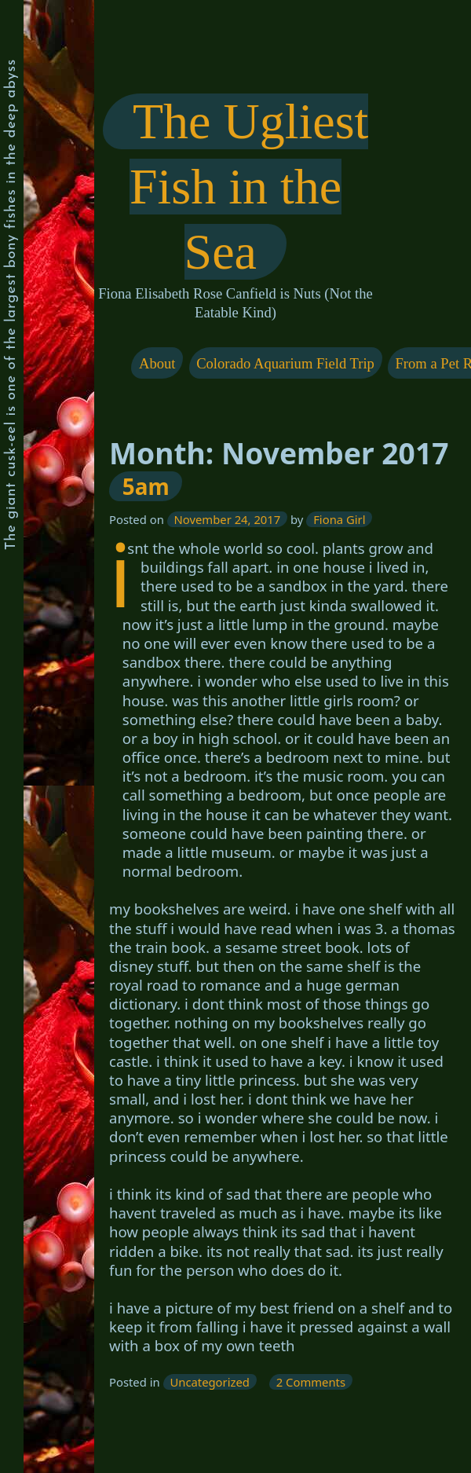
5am (145, 485)
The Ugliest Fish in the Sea (249, 186)
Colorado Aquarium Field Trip (285, 363)
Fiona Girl (339, 519)
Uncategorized (210, 1381)
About (157, 363)
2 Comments (314, 1381)
